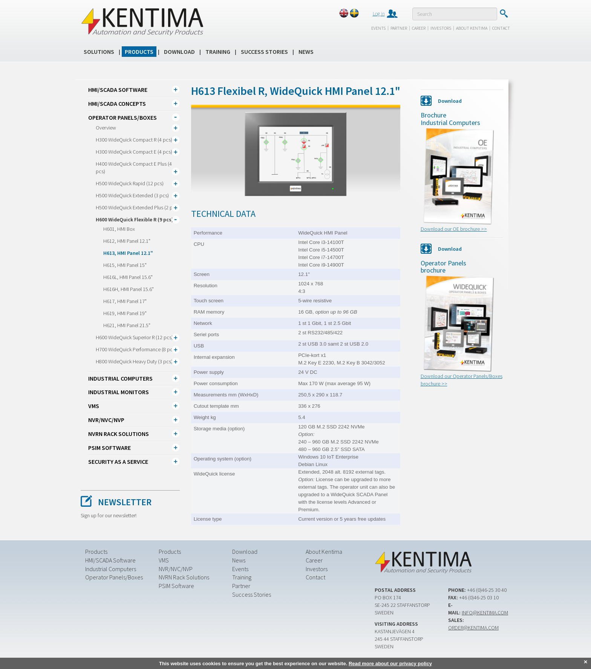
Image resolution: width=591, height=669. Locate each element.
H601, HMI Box (119, 229)
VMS (93, 406)
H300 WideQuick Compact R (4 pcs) (134, 139)
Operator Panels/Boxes (122, 117)
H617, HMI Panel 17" (125, 301)
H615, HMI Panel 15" (125, 265)
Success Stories (264, 51)
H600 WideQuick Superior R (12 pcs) (134, 337)
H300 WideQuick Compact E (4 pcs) (134, 151)
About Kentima (471, 28)
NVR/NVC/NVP (106, 420)
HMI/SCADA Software (117, 89)
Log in (379, 13)
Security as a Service (118, 461)
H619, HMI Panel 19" (125, 313)
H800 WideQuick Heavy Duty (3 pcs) (134, 361)
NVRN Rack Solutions (118, 433)
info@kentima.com (485, 612)
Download (179, 51)
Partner (398, 28)
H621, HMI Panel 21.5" (126, 325)
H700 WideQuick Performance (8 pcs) (136, 349)
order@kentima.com (473, 627)
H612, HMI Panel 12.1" (126, 241)
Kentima (142, 21)
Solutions (99, 51)
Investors (440, 28)
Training (217, 51)
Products (139, 51)
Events (378, 28)
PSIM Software (109, 447)
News (306, 51)
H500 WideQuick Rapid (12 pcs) (130, 183)
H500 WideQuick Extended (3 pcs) (132, 195)
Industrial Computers (120, 378)
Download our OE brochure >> (454, 229)
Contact (501, 28)
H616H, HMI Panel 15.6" (128, 289)
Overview (106, 127)
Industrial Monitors (118, 392)
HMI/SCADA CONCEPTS (117, 103)
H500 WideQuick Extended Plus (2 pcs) (137, 207)
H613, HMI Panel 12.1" (128, 253)
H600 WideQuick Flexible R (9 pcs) (134, 219)
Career (419, 28)
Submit (503, 14)
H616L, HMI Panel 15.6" (128, 277)
